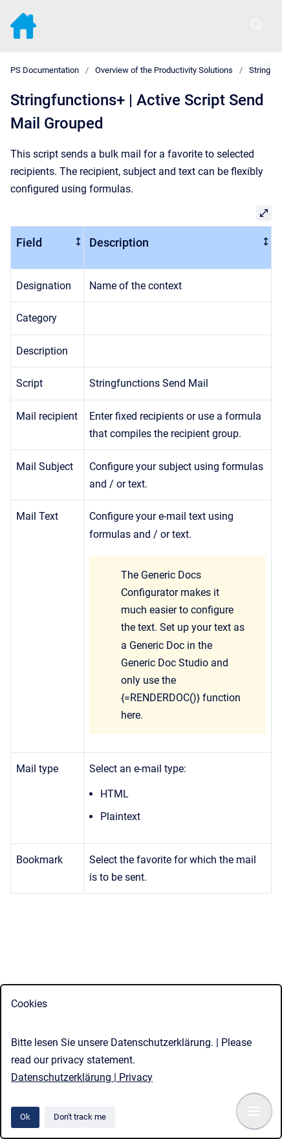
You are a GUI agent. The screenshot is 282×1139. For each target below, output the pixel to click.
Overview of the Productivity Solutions (164, 70)
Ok (25, 1117)
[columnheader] (47, 248)
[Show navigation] (254, 1111)
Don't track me (80, 1117)
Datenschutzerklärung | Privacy (82, 1077)
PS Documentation (44, 70)
